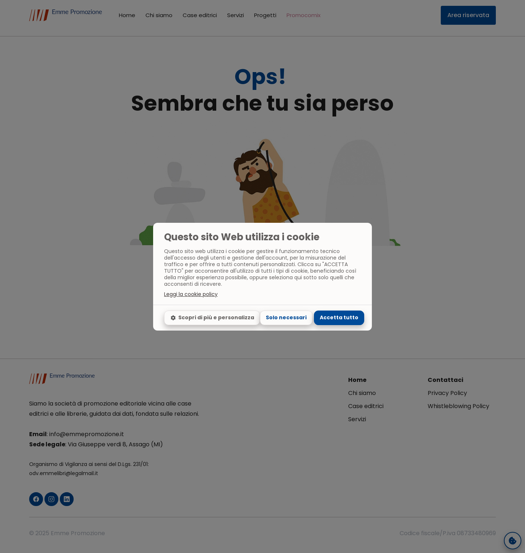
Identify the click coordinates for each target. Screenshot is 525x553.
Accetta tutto (339, 317)
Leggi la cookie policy (191, 294)
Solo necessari (286, 317)
